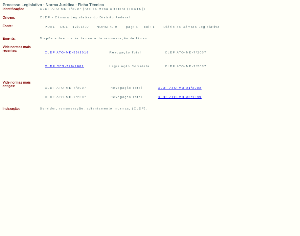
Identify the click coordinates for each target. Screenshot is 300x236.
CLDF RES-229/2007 (64, 66)
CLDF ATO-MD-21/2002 (180, 87)
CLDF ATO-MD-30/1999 (180, 97)
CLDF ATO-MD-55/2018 (67, 52)
